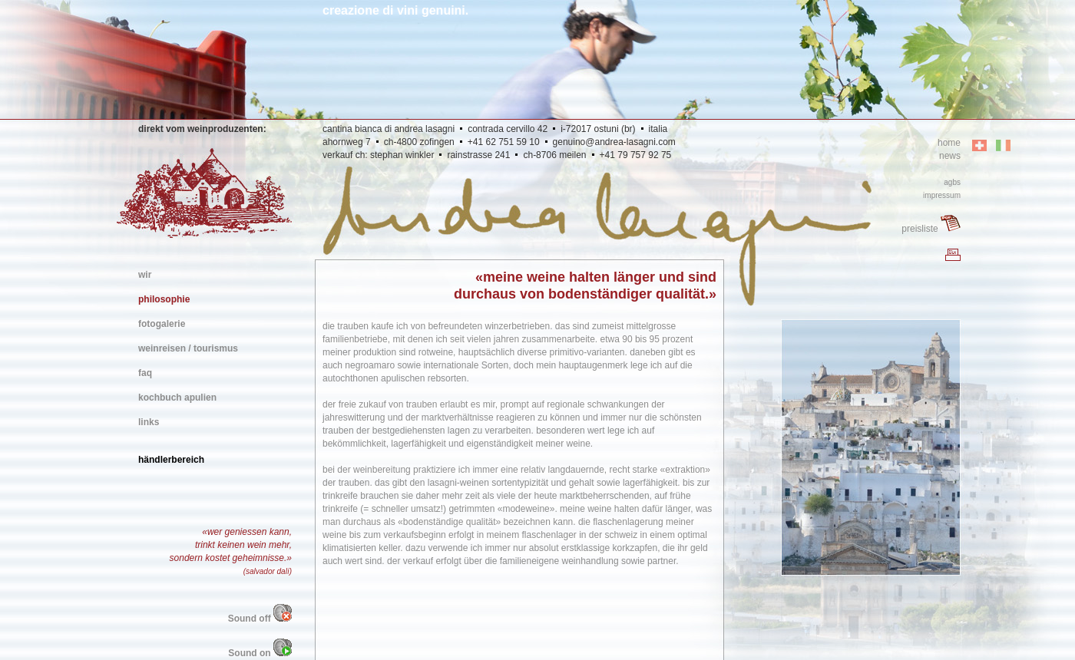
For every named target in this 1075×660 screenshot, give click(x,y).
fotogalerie (161, 323)
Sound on (260, 653)
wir (144, 274)
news (950, 155)
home (949, 142)
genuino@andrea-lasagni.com (614, 142)
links (148, 422)
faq (145, 373)
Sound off (260, 618)
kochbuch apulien (177, 397)
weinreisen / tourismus (188, 348)
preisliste (931, 228)
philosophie (164, 299)
